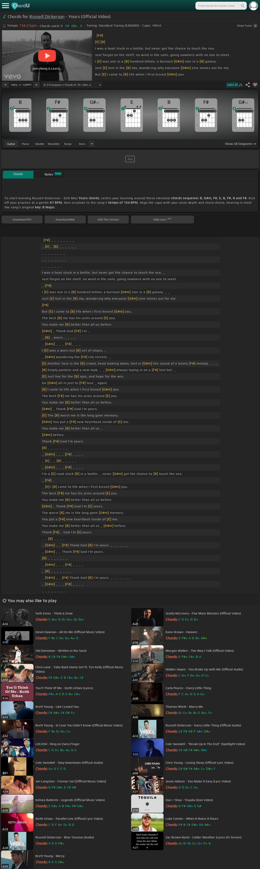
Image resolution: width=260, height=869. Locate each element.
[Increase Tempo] (36, 85)
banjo (68, 143)
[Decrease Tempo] (5, 85)
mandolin (54, 143)
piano (25, 143)
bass (82, 143)
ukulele (39, 143)
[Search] (242, 6)
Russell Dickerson (46, 16)
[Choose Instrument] (92, 144)
